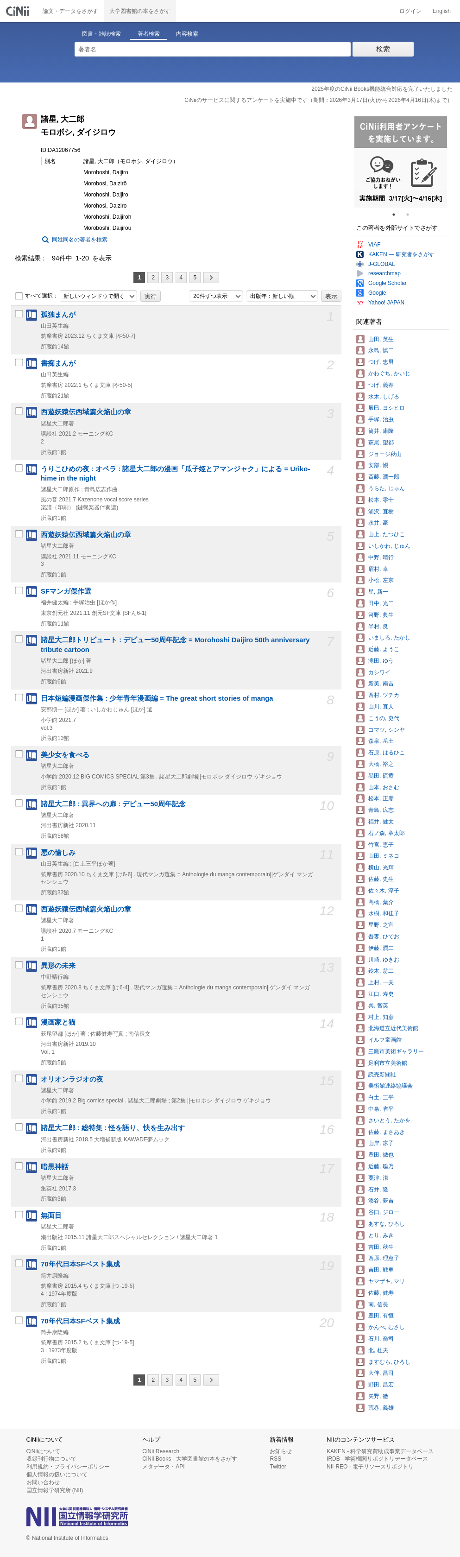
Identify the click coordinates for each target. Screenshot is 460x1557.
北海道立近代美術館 (393, 1028)
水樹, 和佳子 (383, 913)
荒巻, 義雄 (381, 1408)
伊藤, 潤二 (381, 948)
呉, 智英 (378, 1005)
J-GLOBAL (381, 264)
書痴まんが (58, 363)
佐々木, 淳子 (383, 890)
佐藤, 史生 (381, 879)
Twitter (278, 1466)
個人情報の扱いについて (57, 1474)
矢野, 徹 (378, 1396)
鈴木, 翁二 (381, 971)
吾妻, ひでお (383, 936)
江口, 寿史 (381, 994)
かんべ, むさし (386, 1327)
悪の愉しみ (58, 852)
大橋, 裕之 (381, 764)
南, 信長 (378, 1304)
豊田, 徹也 (381, 1155)
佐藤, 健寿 (381, 1293)
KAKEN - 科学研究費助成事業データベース (380, 1451)
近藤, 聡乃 (381, 1166)
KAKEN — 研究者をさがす (401, 254)
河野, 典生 (381, 615)
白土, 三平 (381, 1097)
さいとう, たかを (389, 1120)
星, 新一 (378, 592)
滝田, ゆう (381, 661)
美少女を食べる (65, 755)
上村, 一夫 (381, 982)
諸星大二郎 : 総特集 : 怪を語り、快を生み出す (113, 1128)
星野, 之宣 (381, 925)
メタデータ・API (163, 1466)
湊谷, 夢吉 (381, 1200)
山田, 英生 (381, 339)
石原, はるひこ (386, 752)
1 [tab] (397, 214)
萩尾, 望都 (381, 442)
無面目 (51, 1215)
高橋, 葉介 (381, 902)
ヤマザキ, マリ (386, 1281)
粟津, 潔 (378, 1178)
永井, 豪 (378, 522)
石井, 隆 (378, 1189)
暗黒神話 (55, 1167)
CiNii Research (160, 1451)
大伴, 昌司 (381, 1373)
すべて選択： (36, 296)
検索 (383, 49)
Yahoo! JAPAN (386, 302)
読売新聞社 (382, 1074)
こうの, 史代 (383, 718)
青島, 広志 (381, 810)
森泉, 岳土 (381, 741)
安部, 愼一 (381, 465)
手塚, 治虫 (381, 419)
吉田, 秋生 (381, 1247)
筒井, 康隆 (381, 431)
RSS (275, 1459)
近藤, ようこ (383, 649)
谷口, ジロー (383, 1212)
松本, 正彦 (381, 798)
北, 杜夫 (378, 1350)
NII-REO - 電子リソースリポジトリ (370, 1466)
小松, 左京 (381, 580)
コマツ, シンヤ (386, 730)
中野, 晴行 (381, 557)
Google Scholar (387, 283)
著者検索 (149, 34)
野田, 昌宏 (381, 1384)
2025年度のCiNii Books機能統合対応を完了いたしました (382, 89)
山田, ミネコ (383, 856)
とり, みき (381, 1235)
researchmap (384, 273)
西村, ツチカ (383, 695)
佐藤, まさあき (386, 1132)
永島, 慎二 (381, 350)
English (442, 11)
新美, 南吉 (381, 683)
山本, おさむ (383, 787)
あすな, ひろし (386, 1224)
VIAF (374, 244)
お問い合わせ (43, 1482)
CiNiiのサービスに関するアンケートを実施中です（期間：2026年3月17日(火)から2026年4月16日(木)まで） (318, 100)
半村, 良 (378, 626)
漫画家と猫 (58, 1022)
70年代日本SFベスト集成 (80, 1264)
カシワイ (379, 672)
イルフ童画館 (385, 1040)
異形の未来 (58, 965)
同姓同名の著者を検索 (79, 239)
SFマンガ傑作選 (66, 591)
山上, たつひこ (386, 534)
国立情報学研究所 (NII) (54, 1490)
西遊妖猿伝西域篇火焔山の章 (86, 412)
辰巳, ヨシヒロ (386, 408)
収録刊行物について (51, 1459)
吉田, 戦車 (381, 1269)
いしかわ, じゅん (389, 546)
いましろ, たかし (389, 637)
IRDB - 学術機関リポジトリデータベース (377, 1459)
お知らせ (281, 1451)
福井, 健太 (381, 821)
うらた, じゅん (386, 488)
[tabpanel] (401, 162)
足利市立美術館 (387, 1063)
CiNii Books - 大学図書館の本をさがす (189, 1459)
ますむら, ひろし (389, 1362)
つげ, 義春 (381, 385)
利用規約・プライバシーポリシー (68, 1466)
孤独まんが (58, 314)
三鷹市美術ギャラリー (396, 1051)
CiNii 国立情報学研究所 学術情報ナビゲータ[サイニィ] (18, 11)
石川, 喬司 (381, 1338)
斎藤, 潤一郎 (383, 477)
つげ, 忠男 (381, 362)
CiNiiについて (43, 1451)
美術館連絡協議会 (390, 1085)
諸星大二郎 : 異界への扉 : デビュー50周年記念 (113, 804)
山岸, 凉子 (381, 1143)
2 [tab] (411, 214)
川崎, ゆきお (383, 959)
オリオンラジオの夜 (72, 1079)
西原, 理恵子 (383, 1258)
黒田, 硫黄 (381, 775)
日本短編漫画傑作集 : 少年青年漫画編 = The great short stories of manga (157, 698)
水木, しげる (383, 396)
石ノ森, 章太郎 (386, 833)
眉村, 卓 (378, 569)
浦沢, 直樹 (381, 511)
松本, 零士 (381, 500)
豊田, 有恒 (381, 1315)
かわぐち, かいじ (389, 373)
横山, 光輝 (381, 867)
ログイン (410, 11)
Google (377, 293)
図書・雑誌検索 (101, 34)
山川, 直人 (381, 706)
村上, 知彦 (381, 1017)
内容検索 (187, 34)
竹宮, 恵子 (381, 845)
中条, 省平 (381, 1109)
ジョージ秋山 (385, 454)
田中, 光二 (381, 603)
